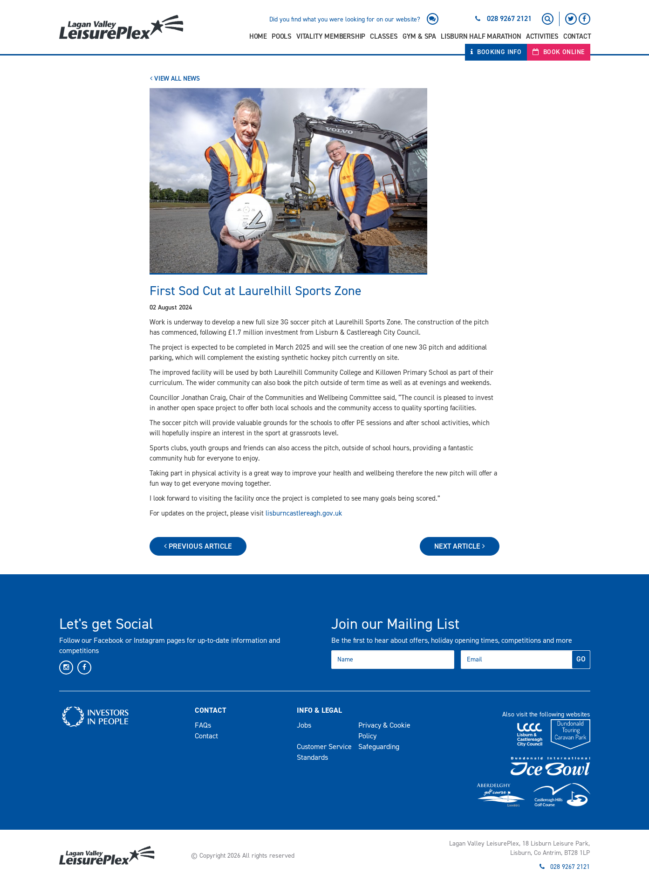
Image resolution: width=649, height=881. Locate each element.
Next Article (459, 546)
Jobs (304, 725)
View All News (175, 78)
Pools (282, 36)
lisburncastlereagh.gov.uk (304, 513)
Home (258, 36)
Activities (542, 36)
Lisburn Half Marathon (481, 36)
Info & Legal (319, 710)
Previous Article (198, 546)
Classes (384, 36)
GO (581, 659)
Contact (577, 36)
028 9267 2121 (509, 18)
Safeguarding (378, 746)
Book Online (558, 52)
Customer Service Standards (324, 752)
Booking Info (496, 52)
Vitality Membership (330, 36)
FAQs (203, 725)
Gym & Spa (419, 36)
